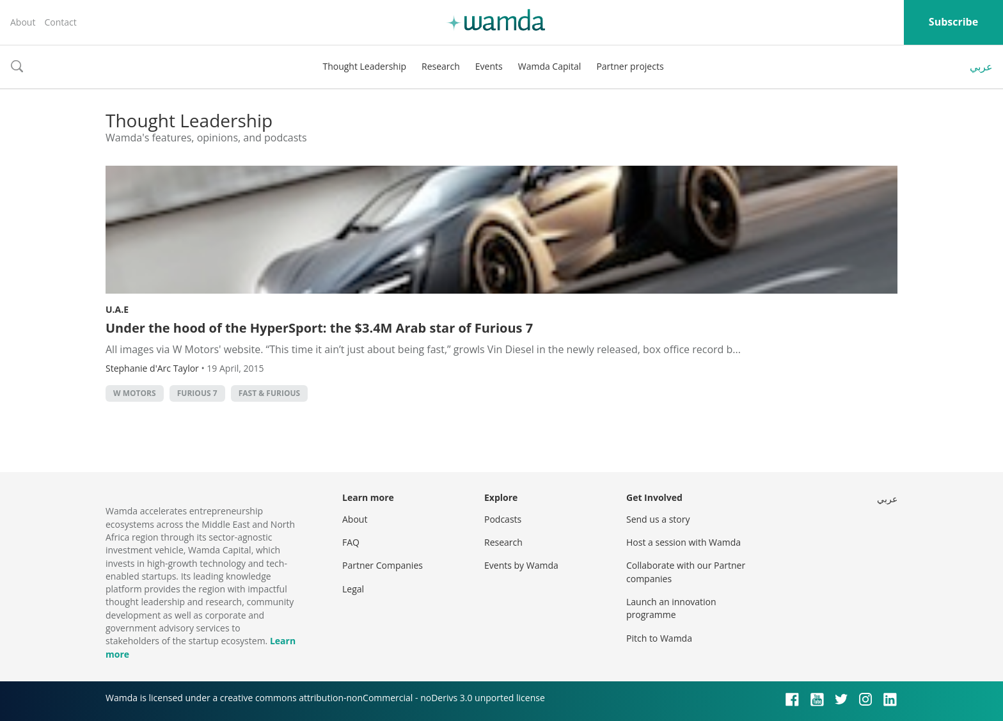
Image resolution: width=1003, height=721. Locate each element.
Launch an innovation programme (671, 608)
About (22, 22)
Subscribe (953, 22)
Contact (60, 22)
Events (489, 66)
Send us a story (658, 519)
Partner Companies (382, 565)
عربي (981, 66)
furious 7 (197, 393)
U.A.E (117, 309)
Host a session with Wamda (683, 542)
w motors (134, 393)
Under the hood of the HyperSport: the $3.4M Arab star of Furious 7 (319, 328)
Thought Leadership (364, 66)
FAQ (350, 542)
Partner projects (629, 66)
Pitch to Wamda (659, 638)
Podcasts (502, 519)
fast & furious (269, 393)
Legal (353, 589)
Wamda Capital (549, 66)
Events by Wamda (521, 565)
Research (441, 66)
